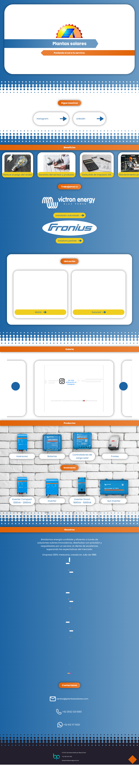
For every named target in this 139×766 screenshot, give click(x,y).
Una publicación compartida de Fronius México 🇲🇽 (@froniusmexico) (74, 401)
